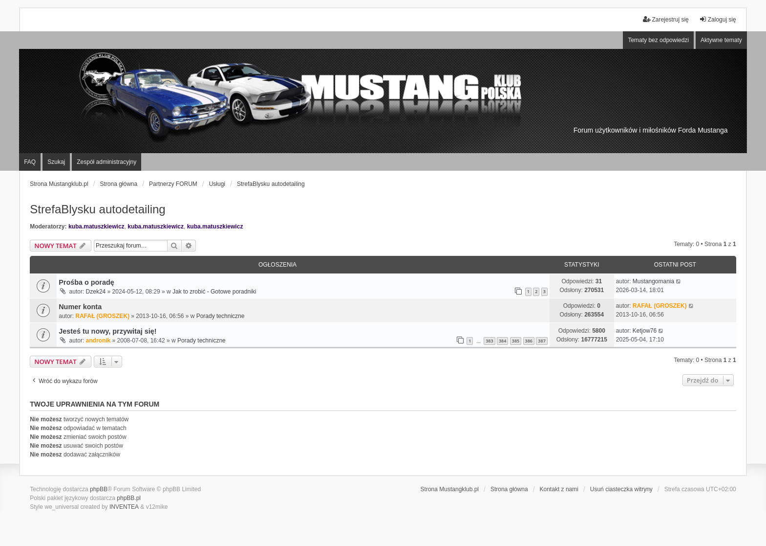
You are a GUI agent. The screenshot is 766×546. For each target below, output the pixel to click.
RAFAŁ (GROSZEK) (102, 316)
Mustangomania (653, 281)
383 (489, 341)
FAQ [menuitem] (30, 162)
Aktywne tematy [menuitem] (721, 40)
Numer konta (80, 307)
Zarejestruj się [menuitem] (665, 19)
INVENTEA (124, 506)
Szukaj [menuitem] (56, 162)
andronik (98, 340)
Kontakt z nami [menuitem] (559, 489)
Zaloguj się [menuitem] (717, 19)
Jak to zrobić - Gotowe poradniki (214, 291)
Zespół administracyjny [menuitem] (106, 162)
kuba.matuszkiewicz (96, 226)
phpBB (98, 489)
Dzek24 (96, 291)
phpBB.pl (129, 498)
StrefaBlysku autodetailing (98, 209)
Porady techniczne (220, 316)
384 (502, 341)
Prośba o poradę (86, 282)
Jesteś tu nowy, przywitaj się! (107, 331)
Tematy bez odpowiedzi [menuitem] (658, 40)
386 (528, 341)
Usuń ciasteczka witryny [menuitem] (621, 489)
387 (541, 341)
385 (515, 341)
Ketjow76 (645, 330)
